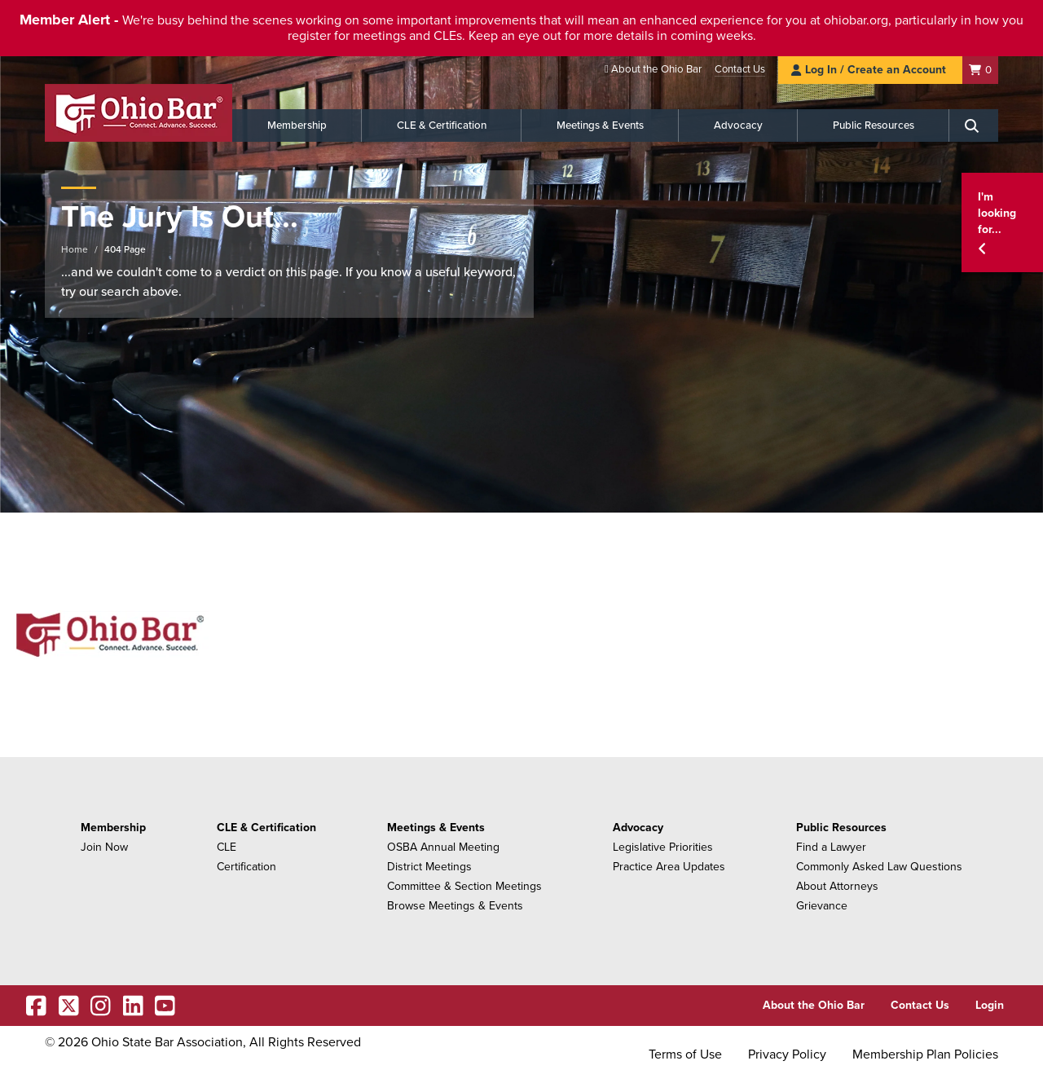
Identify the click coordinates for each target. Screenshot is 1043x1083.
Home (74, 249)
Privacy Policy (787, 1054)
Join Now (104, 847)
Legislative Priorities (663, 847)
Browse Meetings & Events (455, 906)
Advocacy (738, 125)
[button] (1002, 223)
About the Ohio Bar (656, 69)
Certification (246, 867)
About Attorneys (837, 886)
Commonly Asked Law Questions (879, 867)
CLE (226, 847)
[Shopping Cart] (980, 69)
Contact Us (740, 69)
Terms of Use (685, 1054)
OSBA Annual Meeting (443, 847)
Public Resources (873, 125)
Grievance (821, 906)
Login (989, 1005)
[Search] (973, 125)
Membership (297, 125)
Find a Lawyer (831, 847)
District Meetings (429, 867)
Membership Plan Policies (925, 1054)
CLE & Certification (441, 125)
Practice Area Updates (669, 867)
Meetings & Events (600, 125)
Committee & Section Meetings (464, 886)
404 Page (125, 249)
